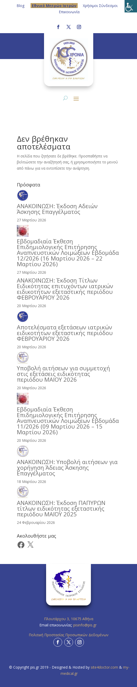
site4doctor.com (104, 667)
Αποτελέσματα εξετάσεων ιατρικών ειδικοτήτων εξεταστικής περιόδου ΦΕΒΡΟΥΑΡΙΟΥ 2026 (65, 332)
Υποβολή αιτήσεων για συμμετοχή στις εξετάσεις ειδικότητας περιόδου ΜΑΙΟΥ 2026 (63, 373)
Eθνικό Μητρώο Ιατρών (54, 5)
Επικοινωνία (69, 11)
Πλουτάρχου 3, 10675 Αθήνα (68, 618)
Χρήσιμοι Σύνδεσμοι (100, 5)
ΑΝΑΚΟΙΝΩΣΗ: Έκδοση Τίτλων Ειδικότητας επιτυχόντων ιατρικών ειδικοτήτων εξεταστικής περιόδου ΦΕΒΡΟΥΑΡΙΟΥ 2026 (65, 288)
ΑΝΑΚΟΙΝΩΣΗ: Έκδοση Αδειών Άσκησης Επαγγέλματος (57, 208)
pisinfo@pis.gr (85, 625)
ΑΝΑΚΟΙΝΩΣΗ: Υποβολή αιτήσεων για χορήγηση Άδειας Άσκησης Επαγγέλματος (67, 467)
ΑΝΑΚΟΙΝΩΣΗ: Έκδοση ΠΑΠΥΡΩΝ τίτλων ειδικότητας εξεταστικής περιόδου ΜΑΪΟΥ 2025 (61, 508)
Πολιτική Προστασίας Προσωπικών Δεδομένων (69, 634)
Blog (20, 5)
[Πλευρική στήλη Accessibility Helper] (131, 6)
